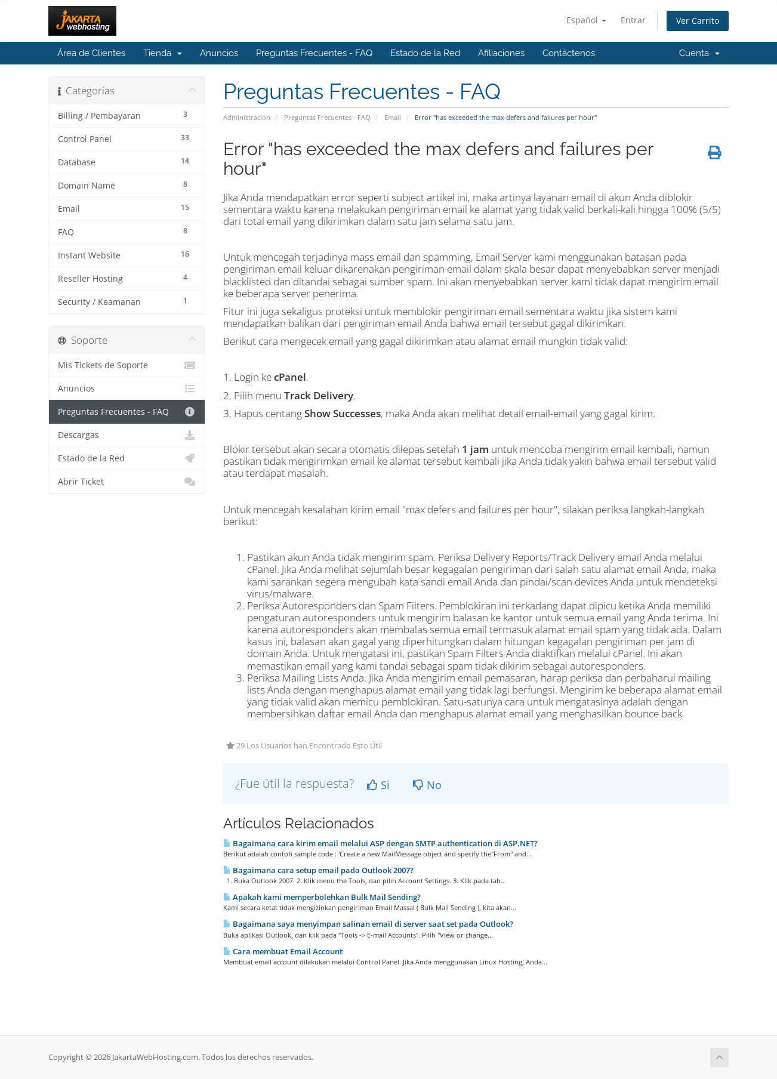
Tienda (162, 53)
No (427, 785)
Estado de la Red (425, 53)
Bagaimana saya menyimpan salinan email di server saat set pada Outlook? (368, 923)
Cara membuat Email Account (283, 951)
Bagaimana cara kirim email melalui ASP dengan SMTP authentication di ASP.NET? (380, 843)
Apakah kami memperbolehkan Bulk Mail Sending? (322, 897)
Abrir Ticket (127, 481)
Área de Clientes (91, 53)
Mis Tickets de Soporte (127, 365)
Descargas (127, 435)
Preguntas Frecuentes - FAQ (314, 53)
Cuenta (699, 53)
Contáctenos (568, 53)
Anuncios (219, 53)
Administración (246, 117)
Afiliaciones (501, 53)
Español (586, 20)
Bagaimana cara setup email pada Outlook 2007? (318, 870)
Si (378, 785)
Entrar (633, 20)
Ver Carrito (697, 20)
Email (392, 117)
